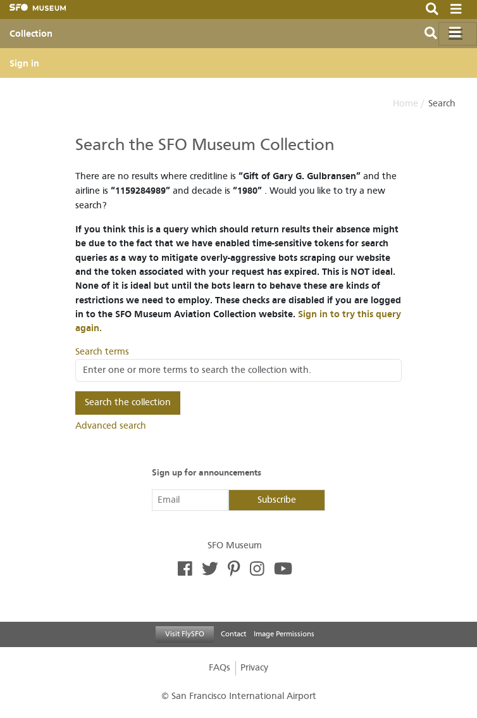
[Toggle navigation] (457, 34)
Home (405, 103)
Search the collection (128, 402)
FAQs (219, 667)
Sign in (24, 63)
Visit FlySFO (184, 633)
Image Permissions (284, 633)
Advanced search (110, 425)
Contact (233, 633)
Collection (31, 33)
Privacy (254, 667)
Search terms (102, 351)
